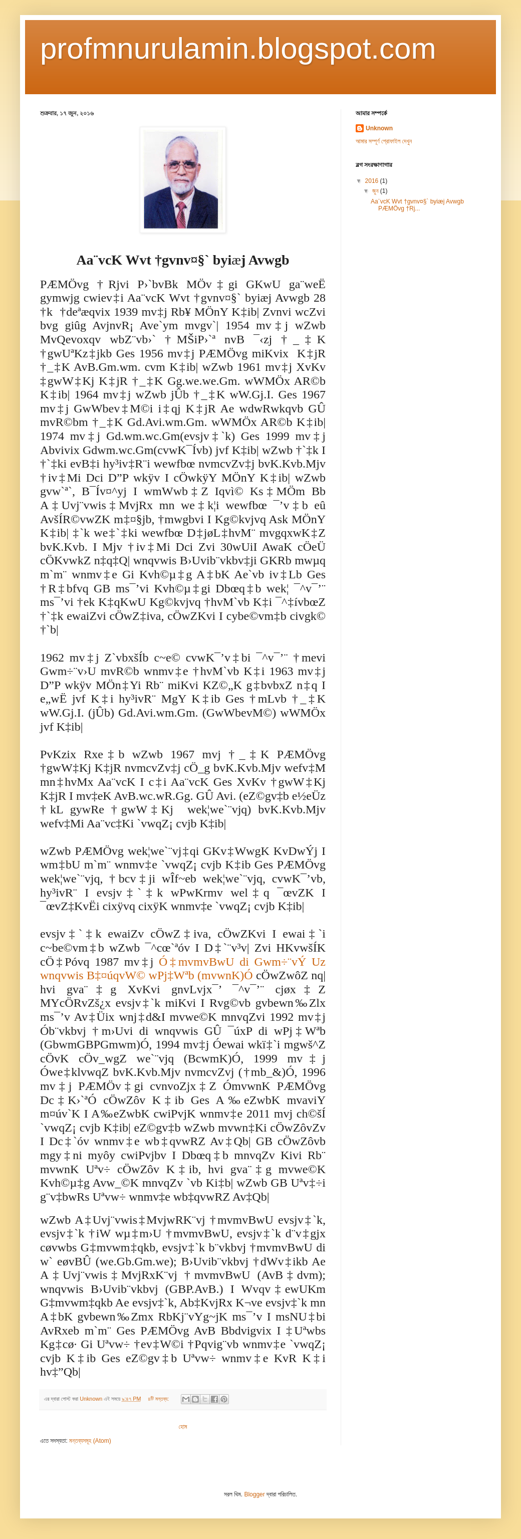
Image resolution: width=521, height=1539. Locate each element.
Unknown (379, 128)
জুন (376, 190)
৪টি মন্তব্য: (159, 1399)
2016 (372, 180)
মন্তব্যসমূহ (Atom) (90, 1440)
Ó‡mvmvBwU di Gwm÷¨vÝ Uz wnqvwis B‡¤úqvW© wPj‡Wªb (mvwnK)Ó (183, 968)
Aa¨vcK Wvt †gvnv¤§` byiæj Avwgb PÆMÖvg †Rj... (417, 205)
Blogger (254, 1494)
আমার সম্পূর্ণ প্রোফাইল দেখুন (384, 141)
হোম (183, 1426)
